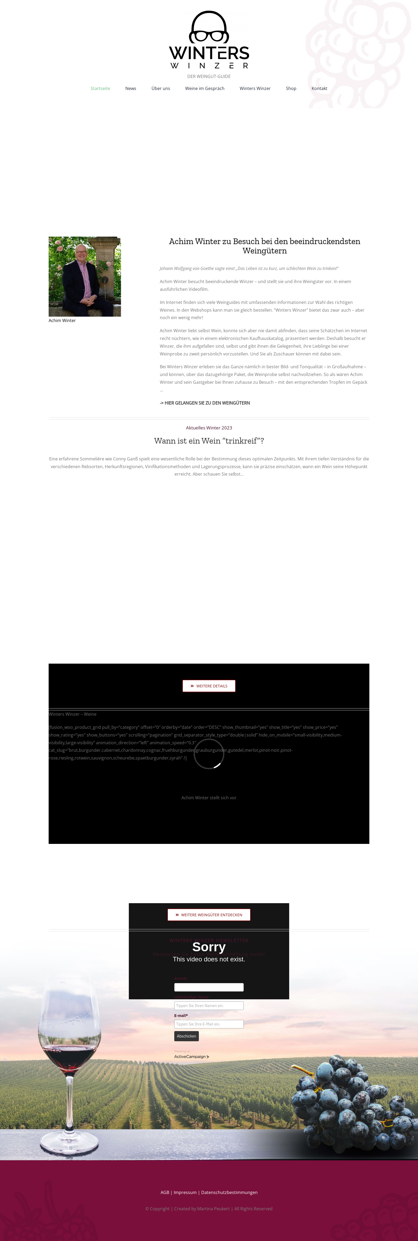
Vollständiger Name (191, 997)
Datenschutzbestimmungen (229, 1192)
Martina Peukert (213, 1209)
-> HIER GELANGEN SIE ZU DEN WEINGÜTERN (205, 403)
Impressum (185, 1192)
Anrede (180, 978)
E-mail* (181, 1015)
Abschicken (186, 1036)
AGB (165, 1192)
